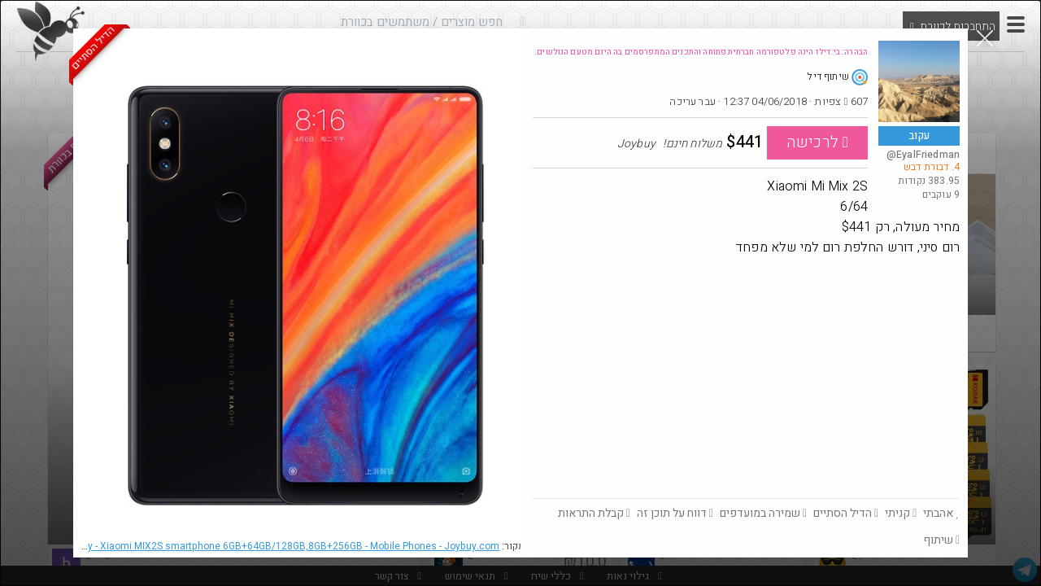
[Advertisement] (746, 376)
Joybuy (279, 546)
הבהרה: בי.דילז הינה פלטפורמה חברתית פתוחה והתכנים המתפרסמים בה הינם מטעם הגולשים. (701, 52)
